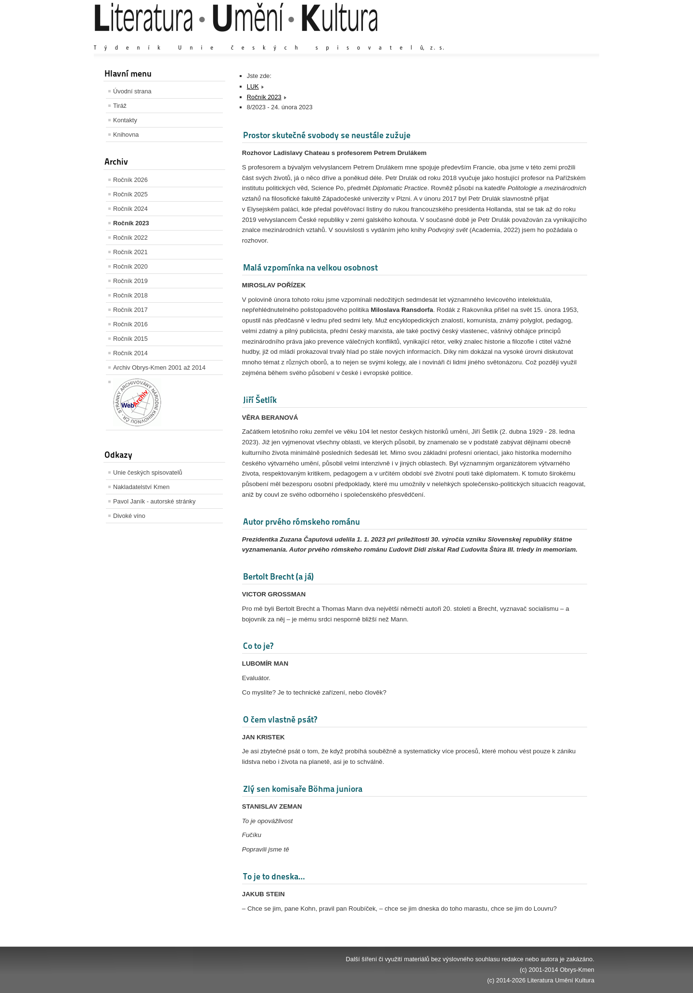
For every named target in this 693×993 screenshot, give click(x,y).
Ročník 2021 (130, 252)
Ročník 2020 (130, 266)
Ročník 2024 (130, 208)
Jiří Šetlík (260, 400)
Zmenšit (565, 38)
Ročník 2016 (130, 324)
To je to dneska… (274, 876)
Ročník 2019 (130, 280)
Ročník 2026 (130, 179)
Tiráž (120, 105)
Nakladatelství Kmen (141, 486)
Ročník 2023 (131, 223)
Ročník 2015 (130, 338)
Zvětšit (510, 38)
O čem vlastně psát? (280, 719)
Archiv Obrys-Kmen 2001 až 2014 (159, 367)
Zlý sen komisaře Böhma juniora (302, 789)
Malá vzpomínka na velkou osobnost (310, 267)
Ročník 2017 (130, 309)
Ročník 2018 (130, 295)
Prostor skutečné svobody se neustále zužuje (327, 135)
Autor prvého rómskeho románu (301, 521)
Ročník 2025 (130, 194)
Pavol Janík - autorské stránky (154, 501)
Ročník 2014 (130, 353)
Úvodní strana (132, 91)
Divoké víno (129, 515)
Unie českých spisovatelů (147, 472)
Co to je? (258, 646)
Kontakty (125, 120)
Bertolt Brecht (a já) (278, 576)
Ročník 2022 (130, 237)
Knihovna (126, 134)
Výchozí (537, 38)
